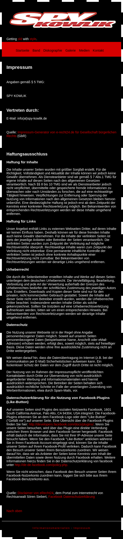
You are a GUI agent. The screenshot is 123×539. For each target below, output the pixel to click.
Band (36, 50)
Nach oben (14, 511)
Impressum (82, 528)
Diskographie (52, 50)
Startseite (22, 50)
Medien (84, 50)
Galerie (70, 50)
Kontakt (98, 50)
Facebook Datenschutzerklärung (71, 496)
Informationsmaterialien (51, 528)
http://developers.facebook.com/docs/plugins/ (61, 424)
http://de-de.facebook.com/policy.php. (41, 465)
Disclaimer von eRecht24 (36, 493)
